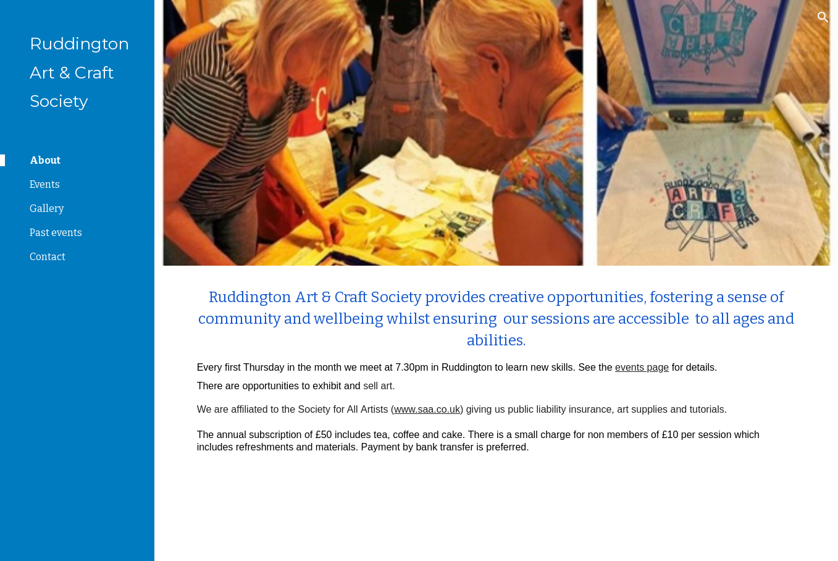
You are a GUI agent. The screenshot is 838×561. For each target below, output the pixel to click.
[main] (496, 372)
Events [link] (45, 184)
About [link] (45, 160)
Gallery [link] (47, 208)
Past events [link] (56, 232)
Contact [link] (47, 257)
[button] (823, 17)
